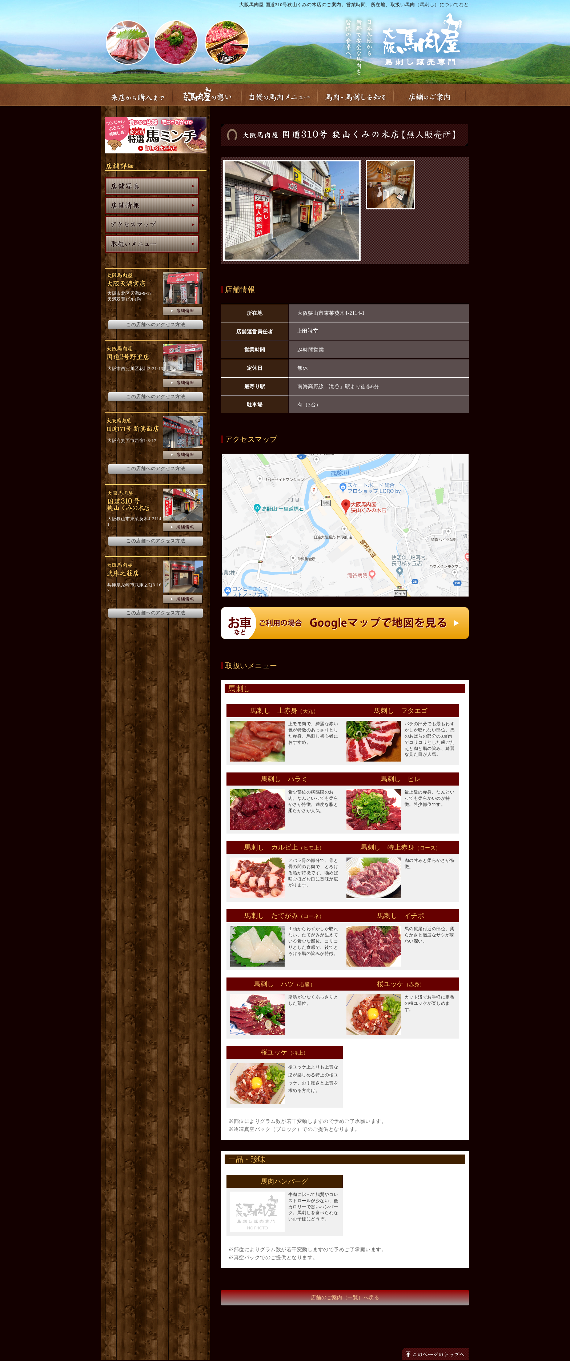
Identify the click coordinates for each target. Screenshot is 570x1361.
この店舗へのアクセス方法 (155, 324)
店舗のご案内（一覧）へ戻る (345, 1297)
